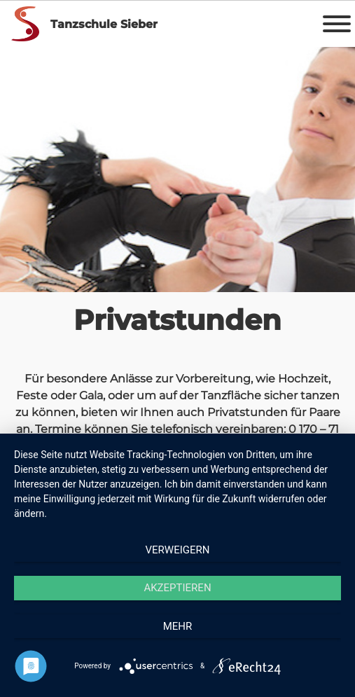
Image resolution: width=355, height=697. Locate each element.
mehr (178, 626)
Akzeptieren (177, 587)
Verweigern (178, 550)
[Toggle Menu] (337, 23)
